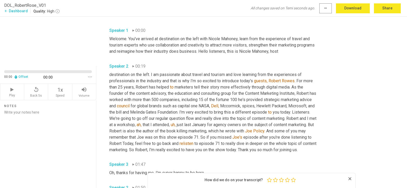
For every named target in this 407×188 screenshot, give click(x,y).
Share (387, 8)
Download (352, 8)
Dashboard (16, 11)
